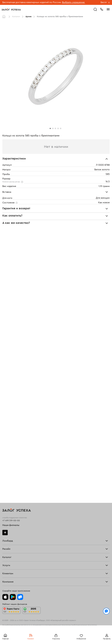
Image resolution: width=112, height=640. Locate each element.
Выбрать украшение (73, 2)
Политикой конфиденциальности (21, 626)
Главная (4, 16)
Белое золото (102, 169)
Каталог (16, 17)
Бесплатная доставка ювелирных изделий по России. (31, 2)
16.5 (107, 181)
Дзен (5, 532)
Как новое (104, 202)
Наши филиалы (10, 525)
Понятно (56, 633)
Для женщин (103, 198)
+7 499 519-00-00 (11, 521)
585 (108, 174)
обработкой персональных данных (57, 626)
